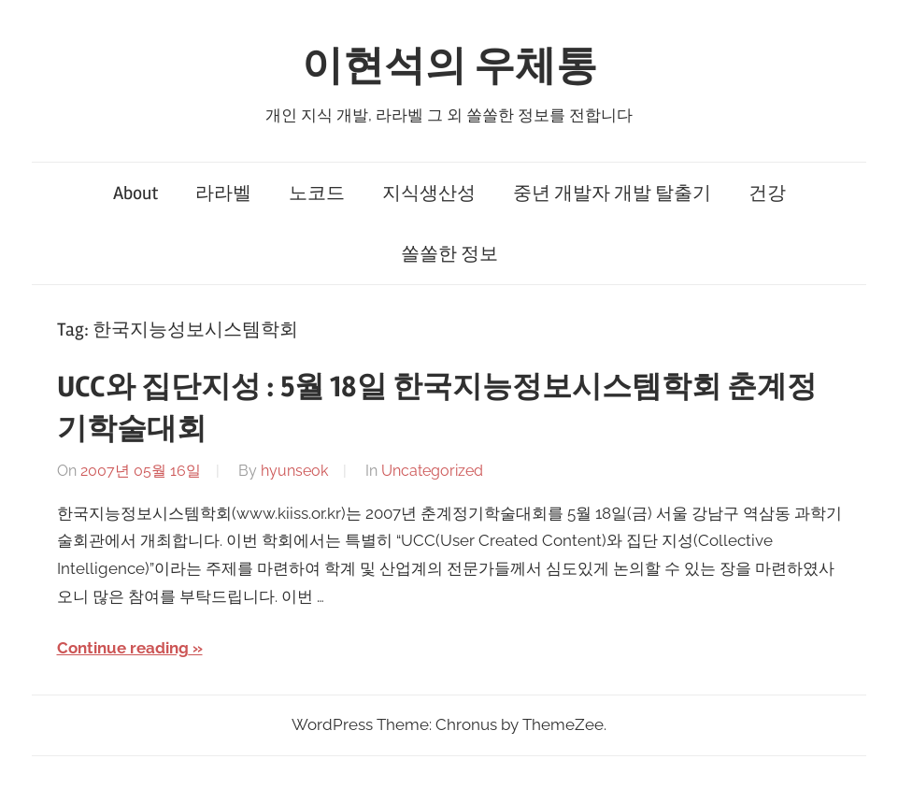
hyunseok (294, 471)
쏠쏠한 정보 (449, 253)
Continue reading (123, 647)
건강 (767, 193)
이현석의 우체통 (449, 66)
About (135, 193)
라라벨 (223, 193)
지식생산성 (429, 193)
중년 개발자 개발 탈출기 (612, 193)
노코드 (317, 193)
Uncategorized (432, 471)
